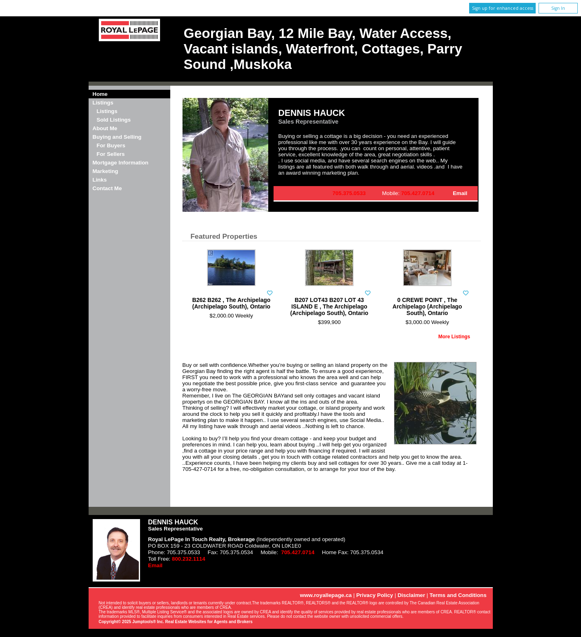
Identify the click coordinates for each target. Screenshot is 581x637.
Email (460, 193)
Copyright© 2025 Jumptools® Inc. (131, 621)
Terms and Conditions (458, 595)
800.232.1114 (188, 559)
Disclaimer (411, 595)
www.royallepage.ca (326, 595)
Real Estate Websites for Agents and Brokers (209, 621)
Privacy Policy (374, 595)
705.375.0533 (349, 193)
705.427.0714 (417, 193)
